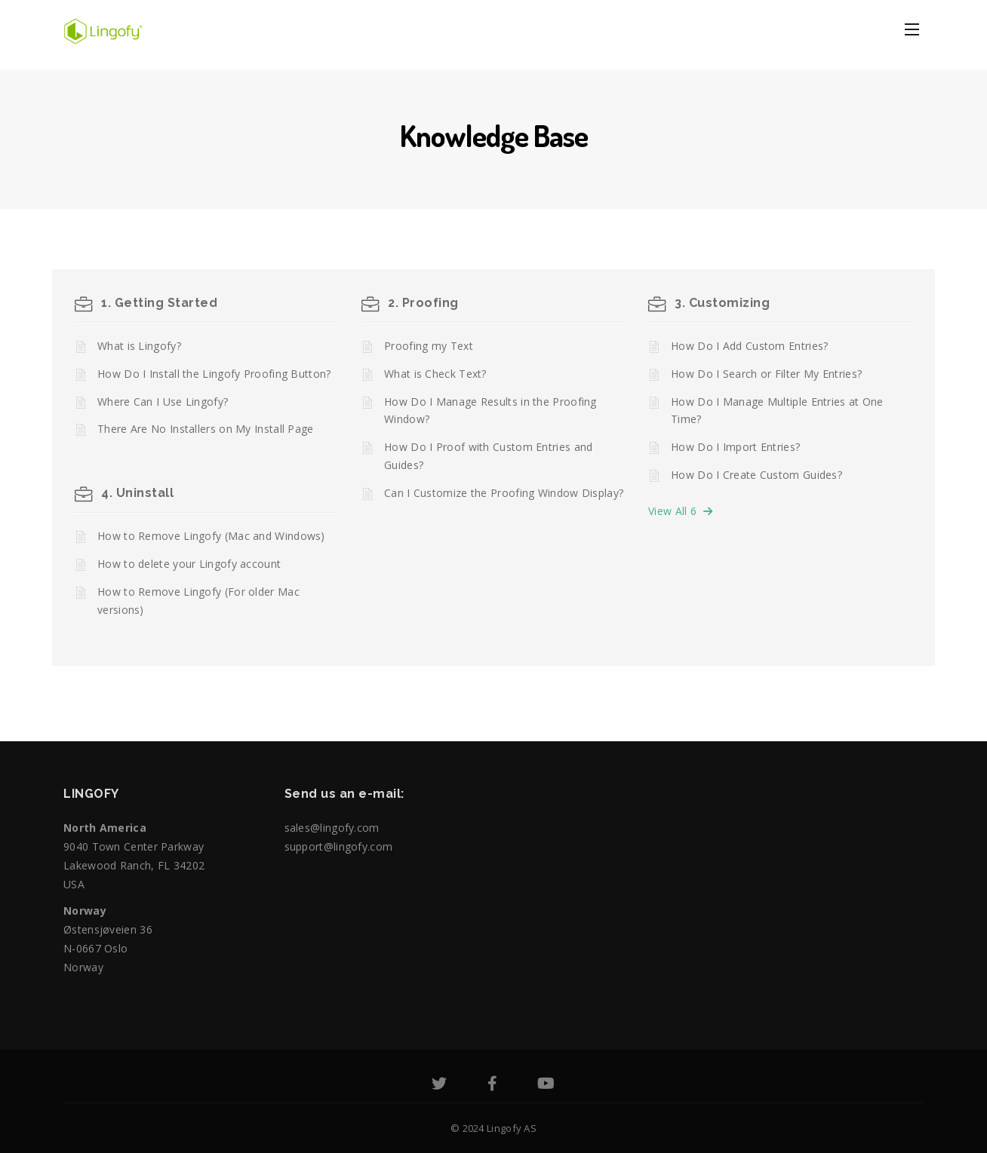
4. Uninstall (137, 493)
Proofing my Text (428, 346)
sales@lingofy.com (332, 827)
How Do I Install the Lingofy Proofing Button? (214, 373)
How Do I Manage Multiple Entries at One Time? (777, 410)
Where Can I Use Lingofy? (162, 401)
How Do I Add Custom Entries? (749, 346)
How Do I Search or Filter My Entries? (766, 373)
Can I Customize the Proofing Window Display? (503, 493)
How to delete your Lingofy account (189, 564)
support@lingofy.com (338, 846)
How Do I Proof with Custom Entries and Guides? (488, 456)
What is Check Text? (435, 373)
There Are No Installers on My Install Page (205, 429)
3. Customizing (722, 303)
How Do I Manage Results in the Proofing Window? (490, 410)
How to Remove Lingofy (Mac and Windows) (211, 536)
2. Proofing (423, 303)
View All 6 (680, 511)
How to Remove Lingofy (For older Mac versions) (198, 600)
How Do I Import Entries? (735, 447)
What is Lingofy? (139, 346)
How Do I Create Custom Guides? (756, 475)
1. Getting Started (159, 303)
